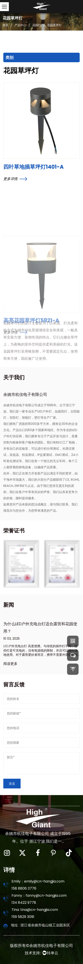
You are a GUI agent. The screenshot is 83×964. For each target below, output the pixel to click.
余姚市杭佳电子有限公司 (51, 945)
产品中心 (20, 25)
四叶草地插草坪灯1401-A (33, 166)
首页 (5, 25)
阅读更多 (10, 663)
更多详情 (15, 178)
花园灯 (36, 25)
